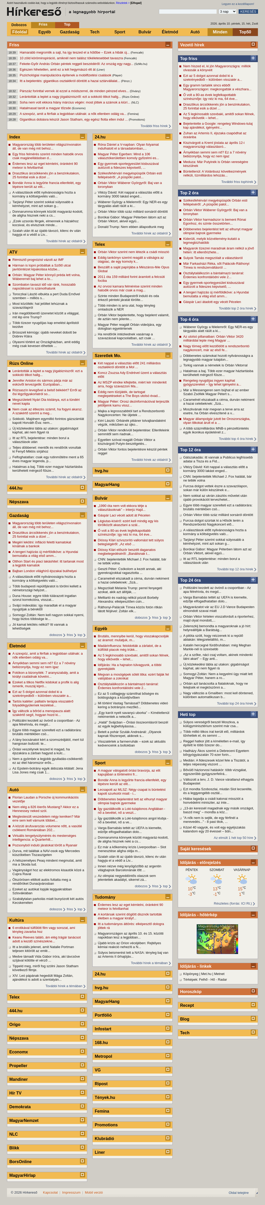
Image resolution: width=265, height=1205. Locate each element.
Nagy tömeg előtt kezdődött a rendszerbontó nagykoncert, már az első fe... (216, 348)
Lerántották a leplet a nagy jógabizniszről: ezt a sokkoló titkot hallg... (71, 97)
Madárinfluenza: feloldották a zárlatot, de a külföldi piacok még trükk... (129, 648)
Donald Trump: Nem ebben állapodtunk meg (131, 227)
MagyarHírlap (22, 1175)
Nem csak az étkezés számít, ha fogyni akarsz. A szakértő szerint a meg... (47, 411)
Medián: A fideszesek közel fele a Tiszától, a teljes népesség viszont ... (216, 762)
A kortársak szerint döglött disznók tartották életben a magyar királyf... (130, 916)
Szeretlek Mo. (108, 355)
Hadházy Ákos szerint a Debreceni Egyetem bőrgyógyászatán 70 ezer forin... (216, 753)
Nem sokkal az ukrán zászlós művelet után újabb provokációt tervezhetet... (215, 497)
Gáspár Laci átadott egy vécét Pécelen (212, 302)
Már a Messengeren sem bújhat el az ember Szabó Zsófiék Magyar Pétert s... (216, 392)
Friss (43, 24)
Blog (184, 1019)
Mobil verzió (94, 1192)
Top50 (245, 32)
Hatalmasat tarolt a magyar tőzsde (46, 108)
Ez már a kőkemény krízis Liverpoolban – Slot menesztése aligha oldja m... (132, 849)
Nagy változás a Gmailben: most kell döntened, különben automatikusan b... (218, 695)
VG (98, 1070)
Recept (187, 1005)
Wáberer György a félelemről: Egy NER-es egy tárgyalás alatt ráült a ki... (218, 329)
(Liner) (101, 69)
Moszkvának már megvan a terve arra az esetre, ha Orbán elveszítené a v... (213, 411)
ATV (13, 252)
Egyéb (44, 32)
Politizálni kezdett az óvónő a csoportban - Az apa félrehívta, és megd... (217, 590)
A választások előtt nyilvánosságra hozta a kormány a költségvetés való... (214, 532)
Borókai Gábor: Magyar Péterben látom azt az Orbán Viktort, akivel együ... (217, 551)
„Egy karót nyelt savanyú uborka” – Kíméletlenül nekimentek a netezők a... (133, 715)
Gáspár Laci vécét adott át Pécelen (124, 515)
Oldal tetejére (239, 1193)
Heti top (188, 714)
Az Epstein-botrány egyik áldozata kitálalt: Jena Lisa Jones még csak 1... (47, 770)
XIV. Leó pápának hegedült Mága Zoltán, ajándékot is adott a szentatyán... (42, 977)
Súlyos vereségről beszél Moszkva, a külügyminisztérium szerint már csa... (211, 724)
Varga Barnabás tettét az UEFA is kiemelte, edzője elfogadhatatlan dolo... (215, 599)
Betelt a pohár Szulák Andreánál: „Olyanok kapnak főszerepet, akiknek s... (129, 734)
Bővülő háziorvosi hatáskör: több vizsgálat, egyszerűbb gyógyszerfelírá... (215, 772)
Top (67, 24)
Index (14, 137)
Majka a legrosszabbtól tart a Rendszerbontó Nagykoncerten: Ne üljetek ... (131, 413)
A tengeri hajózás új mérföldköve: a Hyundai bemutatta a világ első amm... (216, 294)
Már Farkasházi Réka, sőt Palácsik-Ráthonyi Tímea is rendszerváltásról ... (216, 265)
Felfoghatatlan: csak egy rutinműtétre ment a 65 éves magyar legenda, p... (48, 459)
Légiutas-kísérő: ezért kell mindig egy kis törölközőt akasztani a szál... (128, 523)
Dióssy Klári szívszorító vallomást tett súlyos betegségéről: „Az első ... (131, 542)
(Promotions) (137, 119)
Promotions (106, 1125)
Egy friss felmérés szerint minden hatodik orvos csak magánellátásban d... (47, 156)
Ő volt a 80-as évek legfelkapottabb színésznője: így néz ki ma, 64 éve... (210, 97)
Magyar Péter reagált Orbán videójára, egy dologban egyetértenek (129, 326)
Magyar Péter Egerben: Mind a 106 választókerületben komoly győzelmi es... (128, 156)
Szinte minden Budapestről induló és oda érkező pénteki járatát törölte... (128, 298)
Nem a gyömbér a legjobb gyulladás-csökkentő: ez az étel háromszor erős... (47, 761)
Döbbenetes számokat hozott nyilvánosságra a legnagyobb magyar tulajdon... (218, 357)
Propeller (18, 1065)
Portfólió (103, 1015)
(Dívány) (135, 91)
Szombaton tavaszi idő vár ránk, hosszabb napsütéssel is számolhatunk (44, 286)
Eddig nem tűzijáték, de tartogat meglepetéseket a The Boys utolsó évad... (129, 394)
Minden (220, 32)
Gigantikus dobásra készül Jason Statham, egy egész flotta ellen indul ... (74, 119)
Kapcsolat (50, 1192)
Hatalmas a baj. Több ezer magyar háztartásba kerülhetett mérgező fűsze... (218, 373)
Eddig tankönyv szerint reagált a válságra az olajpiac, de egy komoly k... (131, 259)
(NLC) (135, 102)
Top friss (188, 58)
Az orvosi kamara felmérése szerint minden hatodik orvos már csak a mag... (130, 288)
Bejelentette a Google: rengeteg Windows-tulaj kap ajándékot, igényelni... (218, 125)
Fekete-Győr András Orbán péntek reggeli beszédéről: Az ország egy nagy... (77, 64)
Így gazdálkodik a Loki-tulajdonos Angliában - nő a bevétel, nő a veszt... (131, 811)
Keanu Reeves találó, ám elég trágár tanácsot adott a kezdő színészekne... (46, 939)
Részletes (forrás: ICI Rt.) (233, 903)
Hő (213, 979)
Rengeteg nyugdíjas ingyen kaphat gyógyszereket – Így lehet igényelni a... (212, 382)
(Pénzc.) (126, 81)
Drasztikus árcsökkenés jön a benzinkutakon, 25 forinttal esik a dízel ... (217, 106)
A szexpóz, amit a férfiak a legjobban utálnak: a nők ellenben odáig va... (73, 114)
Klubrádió (104, 1138)
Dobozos (19, 25)
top (80, 635)
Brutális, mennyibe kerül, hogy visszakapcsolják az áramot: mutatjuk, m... (133, 638)
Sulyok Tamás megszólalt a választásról (213, 258)
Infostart (103, 1029)
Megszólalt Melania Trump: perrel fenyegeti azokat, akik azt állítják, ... (130, 590)
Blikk (14, 1148)
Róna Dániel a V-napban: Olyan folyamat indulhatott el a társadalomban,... (128, 146)
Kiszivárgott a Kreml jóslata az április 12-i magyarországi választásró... (214, 145)
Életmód (170, 32)
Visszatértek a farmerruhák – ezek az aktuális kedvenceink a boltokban (132, 743)
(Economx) (79, 108)
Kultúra (16, 920)
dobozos (55, 635)
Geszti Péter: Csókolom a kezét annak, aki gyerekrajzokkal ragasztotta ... (129, 571)
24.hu (100, 137)
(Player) (117, 75)
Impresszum (71, 1192)
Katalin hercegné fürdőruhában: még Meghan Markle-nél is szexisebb (217, 647)
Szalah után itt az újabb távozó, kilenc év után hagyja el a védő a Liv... (46, 232)
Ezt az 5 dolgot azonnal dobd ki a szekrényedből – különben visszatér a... (212, 78)
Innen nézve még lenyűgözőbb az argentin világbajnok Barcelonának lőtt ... (129, 868)
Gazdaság (69, 32)
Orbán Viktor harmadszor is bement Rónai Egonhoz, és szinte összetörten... (214, 221)
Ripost (101, 1084)
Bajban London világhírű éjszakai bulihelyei (44, 571)
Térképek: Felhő (195, 979)
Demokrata (20, 1107)
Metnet (219, 974)
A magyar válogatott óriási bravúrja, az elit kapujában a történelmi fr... (129, 772)
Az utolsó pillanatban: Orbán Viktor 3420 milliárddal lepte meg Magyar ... (213, 338)
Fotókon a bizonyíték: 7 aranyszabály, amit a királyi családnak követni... (45, 674)
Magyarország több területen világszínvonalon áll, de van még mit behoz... (46, 146)
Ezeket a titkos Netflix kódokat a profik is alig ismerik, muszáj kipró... (45, 684)
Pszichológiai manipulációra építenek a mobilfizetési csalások (66, 75)
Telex (14, 997)
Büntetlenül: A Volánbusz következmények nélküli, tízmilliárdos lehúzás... (214, 173)
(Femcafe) (137, 52)
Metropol (103, 1056)
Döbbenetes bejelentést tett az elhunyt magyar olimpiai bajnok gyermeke (218, 231)
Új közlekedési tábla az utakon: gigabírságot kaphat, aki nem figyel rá (216, 666)
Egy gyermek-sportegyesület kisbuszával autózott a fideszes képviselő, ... (213, 285)
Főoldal (19, 32)
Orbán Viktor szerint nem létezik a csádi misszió (133, 252)
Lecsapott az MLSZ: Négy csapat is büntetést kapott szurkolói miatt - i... (132, 791)
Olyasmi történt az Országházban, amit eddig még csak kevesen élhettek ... (46, 344)
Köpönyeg (190, 974)
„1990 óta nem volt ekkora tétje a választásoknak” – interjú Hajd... (122, 508)
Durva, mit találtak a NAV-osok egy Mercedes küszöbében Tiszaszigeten (46, 853)
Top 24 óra (190, 580)
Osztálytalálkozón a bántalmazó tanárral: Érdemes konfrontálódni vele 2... (213, 275)
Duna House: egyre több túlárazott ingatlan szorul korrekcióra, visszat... (44, 598)
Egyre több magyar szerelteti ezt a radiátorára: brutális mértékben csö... (217, 507)
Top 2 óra (189, 193)
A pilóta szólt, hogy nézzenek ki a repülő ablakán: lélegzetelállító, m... (213, 637)
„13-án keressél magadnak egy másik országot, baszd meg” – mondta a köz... (218, 810)
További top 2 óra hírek (236, 308)
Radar (222, 979)
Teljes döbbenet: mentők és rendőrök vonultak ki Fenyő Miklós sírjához (46, 449)
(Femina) (133, 113)
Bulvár (144, 32)
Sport (119, 32)
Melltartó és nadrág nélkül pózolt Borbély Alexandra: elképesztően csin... (128, 599)
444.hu (16, 488)
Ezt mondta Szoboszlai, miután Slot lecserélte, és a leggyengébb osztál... (217, 791)
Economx (18, 1052)
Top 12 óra (190, 450)
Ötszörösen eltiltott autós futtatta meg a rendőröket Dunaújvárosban (41, 881)
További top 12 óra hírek (235, 569)
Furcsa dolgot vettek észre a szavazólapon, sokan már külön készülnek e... (215, 488)
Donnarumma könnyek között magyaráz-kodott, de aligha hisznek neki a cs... (47, 213)
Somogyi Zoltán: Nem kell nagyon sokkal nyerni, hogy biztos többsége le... (48, 617)
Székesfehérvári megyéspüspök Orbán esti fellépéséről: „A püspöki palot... (215, 202)
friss (70, 635)
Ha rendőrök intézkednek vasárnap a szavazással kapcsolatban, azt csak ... (126, 336)
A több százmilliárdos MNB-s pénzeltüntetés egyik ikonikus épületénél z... (216, 430)
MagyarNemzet (24, 1120)
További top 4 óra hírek (236, 439)
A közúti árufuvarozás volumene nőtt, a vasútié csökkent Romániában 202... (47, 828)
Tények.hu (105, 1097)
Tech (94, 32)
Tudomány (105, 897)
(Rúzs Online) (130, 96)
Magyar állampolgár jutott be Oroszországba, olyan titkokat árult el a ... (216, 421)
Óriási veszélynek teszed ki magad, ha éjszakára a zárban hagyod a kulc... (41, 751)
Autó (195, 32)
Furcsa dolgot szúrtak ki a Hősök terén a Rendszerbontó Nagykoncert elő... (213, 522)
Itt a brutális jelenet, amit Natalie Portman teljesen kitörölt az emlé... (43, 949)
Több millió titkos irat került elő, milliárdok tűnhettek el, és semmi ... (214, 733)
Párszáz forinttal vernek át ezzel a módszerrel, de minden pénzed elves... (75, 91)
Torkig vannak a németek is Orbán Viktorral (215, 365)
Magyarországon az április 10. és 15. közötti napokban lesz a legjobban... (131, 935)
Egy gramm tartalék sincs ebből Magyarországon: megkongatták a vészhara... (217, 87)
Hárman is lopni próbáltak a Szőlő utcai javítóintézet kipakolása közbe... (41, 267)
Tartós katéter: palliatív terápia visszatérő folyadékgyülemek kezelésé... (42, 703)
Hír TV (15, 1093)
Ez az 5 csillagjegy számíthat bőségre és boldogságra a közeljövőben (128, 695)
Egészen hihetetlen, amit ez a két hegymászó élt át (58, 69)
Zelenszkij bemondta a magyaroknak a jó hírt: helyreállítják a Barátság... (217, 628)
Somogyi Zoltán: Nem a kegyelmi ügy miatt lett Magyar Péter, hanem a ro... (218, 676)
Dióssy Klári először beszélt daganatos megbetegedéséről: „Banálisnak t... (127, 552)
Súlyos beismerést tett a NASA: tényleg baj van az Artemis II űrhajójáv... (133, 954)
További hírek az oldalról (64, 241)
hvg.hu (101, 471)
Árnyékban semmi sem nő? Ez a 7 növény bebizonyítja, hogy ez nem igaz (214, 154)
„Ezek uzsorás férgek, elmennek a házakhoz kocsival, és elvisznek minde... (45, 223)
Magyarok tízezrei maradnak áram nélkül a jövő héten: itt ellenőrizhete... (218, 250)
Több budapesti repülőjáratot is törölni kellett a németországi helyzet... (46, 588)
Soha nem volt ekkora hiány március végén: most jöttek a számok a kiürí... (75, 102)
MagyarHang (107, 484)
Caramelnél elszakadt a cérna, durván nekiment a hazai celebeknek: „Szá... (218, 401)
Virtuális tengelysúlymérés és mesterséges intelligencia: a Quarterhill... (44, 837)
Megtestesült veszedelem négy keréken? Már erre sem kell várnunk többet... (46, 818)
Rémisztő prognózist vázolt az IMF (38, 260)
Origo (14, 1024)
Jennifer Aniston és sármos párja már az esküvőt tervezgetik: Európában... (42, 382)
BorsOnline (20, 1161)
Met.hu (206, 974)
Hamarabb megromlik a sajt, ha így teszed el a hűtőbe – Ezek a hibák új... (75, 52)
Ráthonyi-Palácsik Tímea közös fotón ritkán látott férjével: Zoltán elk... (130, 609)
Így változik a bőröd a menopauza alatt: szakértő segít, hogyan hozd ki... (41, 713)
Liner (100, 1152)
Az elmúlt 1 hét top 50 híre (233, 838)
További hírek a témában (64, 986)
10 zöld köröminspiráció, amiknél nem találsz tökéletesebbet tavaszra (72, 58)
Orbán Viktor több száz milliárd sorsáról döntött (218, 515)
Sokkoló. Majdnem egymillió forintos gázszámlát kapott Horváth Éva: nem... (48, 421)
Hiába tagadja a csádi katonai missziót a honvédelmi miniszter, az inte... (213, 800)
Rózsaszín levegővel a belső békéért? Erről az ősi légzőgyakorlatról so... (47, 392)
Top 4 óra (189, 319)
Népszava (18, 502)
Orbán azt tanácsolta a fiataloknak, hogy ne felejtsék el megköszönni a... (215, 685)
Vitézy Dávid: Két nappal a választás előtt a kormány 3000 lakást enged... (215, 469)
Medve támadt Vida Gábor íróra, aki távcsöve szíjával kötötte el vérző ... (46, 958)
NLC (13, 1134)
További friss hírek (154, 126)
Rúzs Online (21, 363)
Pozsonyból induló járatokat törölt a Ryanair (44, 845)
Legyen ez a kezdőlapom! (238, 3)
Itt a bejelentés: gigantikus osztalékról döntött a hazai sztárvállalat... (70, 81)
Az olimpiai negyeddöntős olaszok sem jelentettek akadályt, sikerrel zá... (127, 878)
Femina (102, 1111)
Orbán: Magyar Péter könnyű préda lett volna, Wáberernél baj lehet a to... (46, 277)
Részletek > (123, 3)
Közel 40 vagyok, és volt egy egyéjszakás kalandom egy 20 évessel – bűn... (214, 829)
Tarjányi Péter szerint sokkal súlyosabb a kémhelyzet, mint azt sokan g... (213, 541)
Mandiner (18, 1079)
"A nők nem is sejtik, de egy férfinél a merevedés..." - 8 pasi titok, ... (210, 820)
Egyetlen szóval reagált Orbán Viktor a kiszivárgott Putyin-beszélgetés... (126, 442)
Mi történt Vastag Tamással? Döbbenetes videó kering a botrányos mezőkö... (133, 705)
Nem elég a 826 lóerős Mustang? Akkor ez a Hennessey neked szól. (45, 809)
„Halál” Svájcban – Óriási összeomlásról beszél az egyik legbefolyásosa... (133, 724)
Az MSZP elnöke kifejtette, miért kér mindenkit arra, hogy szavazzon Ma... (132, 384)
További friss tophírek (237, 182)
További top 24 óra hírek (235, 703)
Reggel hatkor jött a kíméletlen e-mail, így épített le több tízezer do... (214, 743)
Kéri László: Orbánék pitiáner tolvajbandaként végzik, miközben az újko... (132, 422)
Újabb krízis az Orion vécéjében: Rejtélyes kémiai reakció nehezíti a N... (129, 945)
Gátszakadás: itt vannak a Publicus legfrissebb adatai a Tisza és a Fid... (218, 459)
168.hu (101, 1042)
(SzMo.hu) (141, 63)
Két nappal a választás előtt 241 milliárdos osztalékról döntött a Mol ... (129, 365)
